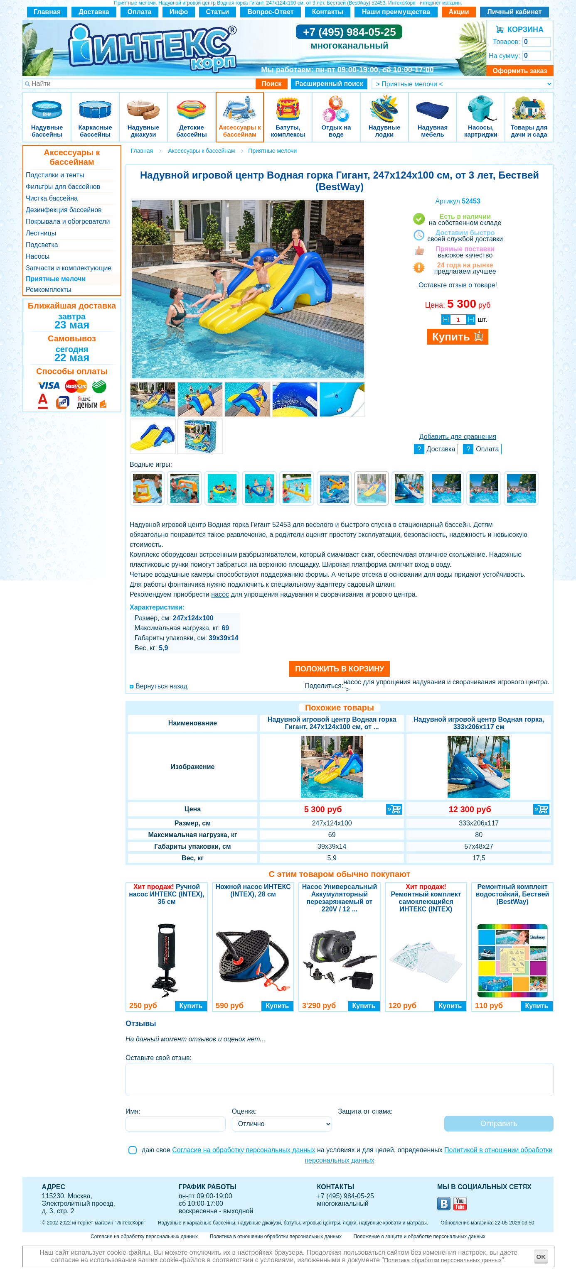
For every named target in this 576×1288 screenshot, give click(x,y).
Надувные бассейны (47, 104)
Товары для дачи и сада (529, 104)
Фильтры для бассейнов (63, 186)
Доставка (94, 11)
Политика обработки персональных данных (443, 1260)
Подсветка (42, 244)
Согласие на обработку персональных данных (243, 1149)
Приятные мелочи (56, 278)
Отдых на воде (336, 104)
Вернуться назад (161, 686)
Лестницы (41, 233)
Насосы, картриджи (480, 104)
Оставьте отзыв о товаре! (457, 285)
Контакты (327, 11)
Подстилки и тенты (55, 175)
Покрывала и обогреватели (68, 221)
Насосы (37, 256)
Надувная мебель (432, 104)
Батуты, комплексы (288, 104)
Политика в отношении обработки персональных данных (276, 1236)
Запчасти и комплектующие (68, 268)
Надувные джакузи (143, 104)
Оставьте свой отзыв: (159, 1057)
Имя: (133, 1111)
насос (220, 594)
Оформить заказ (519, 70)
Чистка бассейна (52, 198)
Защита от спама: (365, 1111)
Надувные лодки (384, 104)
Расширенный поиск (329, 83)
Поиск (271, 83)
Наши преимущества (396, 11)
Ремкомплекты (48, 289)
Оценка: (244, 1111)
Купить (191, 1005)
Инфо (179, 11)
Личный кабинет (514, 11)
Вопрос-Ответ (271, 11)
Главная (47, 11)
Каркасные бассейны (95, 104)
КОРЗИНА (523, 29)
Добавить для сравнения (457, 436)
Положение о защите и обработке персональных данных (419, 1236)
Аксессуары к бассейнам (240, 104)
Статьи (217, 11)
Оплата (140, 11)
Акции (458, 11)
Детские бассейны (191, 104)
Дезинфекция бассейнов (64, 209)
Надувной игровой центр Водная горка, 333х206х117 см (479, 723)
